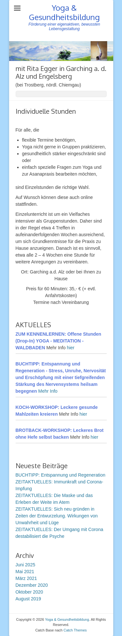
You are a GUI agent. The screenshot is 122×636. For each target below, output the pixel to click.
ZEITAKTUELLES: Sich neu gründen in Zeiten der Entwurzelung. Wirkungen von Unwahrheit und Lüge (57, 515)
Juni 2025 (25, 564)
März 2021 (26, 578)
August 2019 (28, 598)
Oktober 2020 (29, 592)
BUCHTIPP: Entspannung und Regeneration (60, 475)
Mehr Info (48, 391)
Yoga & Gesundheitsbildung (64, 12)
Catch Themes (75, 630)
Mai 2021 (25, 571)
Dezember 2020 (32, 585)
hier (70, 347)
